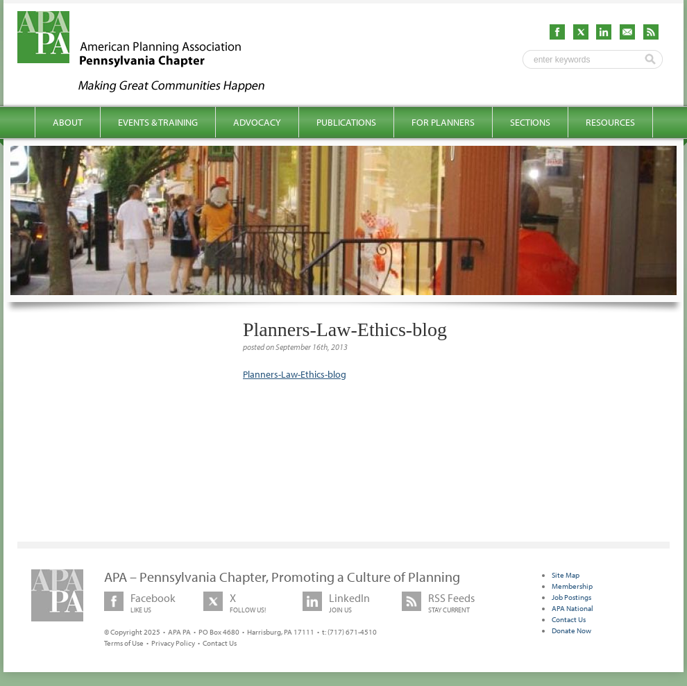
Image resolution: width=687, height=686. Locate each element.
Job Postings (571, 597)
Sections (530, 122)
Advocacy (257, 122)
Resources (610, 122)
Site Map (565, 575)
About (68, 122)
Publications (346, 122)
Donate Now (571, 630)
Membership (572, 586)
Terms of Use (124, 643)
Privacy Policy (173, 643)
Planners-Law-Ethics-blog (294, 374)
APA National (572, 608)
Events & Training (158, 122)
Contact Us (220, 643)
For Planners (443, 122)
